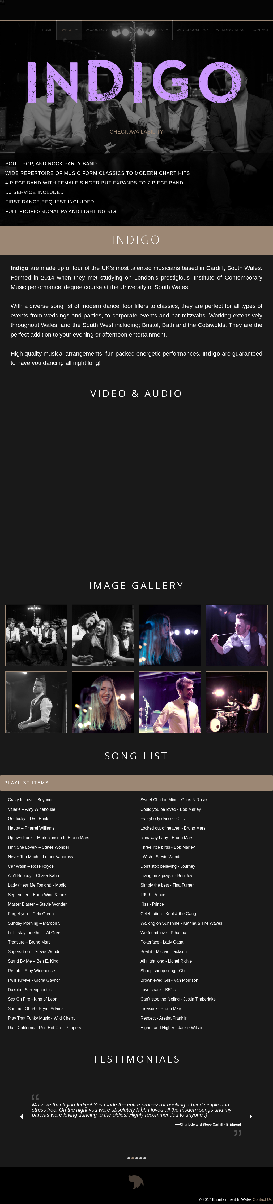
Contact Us (262, 1199)
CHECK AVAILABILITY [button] (137, 132)
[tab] (136, 783)
